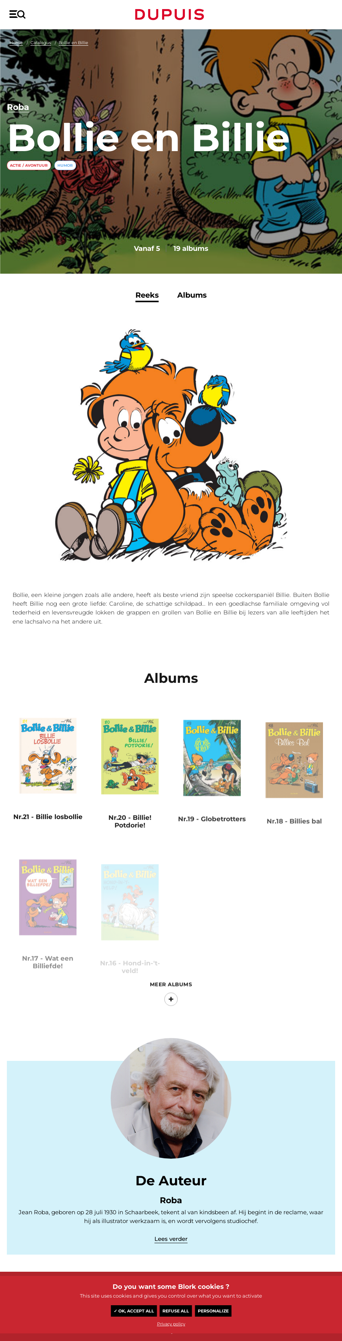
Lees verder (171, 1238)
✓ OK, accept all (134, 1311)
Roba (18, 107)
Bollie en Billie (73, 42)
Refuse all (175, 1311)
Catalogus (40, 42)
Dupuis (171, 14)
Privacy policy (171, 1324)
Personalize (213, 1311)
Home (16, 42)
